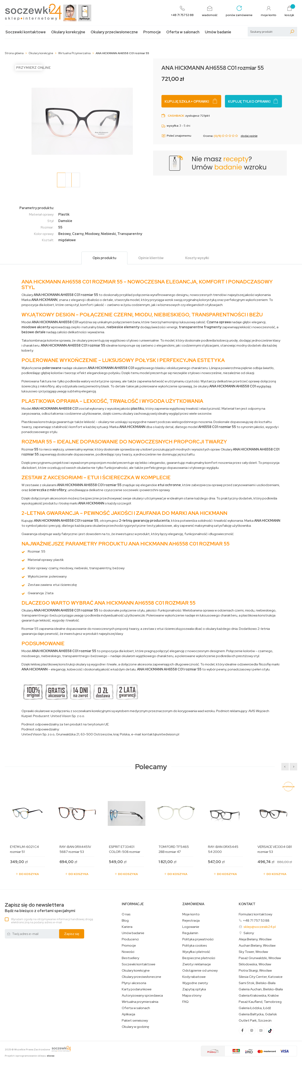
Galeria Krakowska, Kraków (259, 995)
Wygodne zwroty (195, 983)
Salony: (249, 933)
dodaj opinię (249, 136)
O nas (126, 914)
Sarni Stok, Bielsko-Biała (257, 983)
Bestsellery (130, 958)
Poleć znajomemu (176, 136)
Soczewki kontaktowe (25, 32)
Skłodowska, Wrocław (255, 964)
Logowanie (190, 927)
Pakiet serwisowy (135, 1020)
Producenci (130, 939)
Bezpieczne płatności (198, 958)
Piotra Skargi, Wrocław (255, 970)
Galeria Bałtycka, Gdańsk (258, 1014)
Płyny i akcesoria (134, 983)
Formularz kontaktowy (255, 914)
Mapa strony (191, 995)
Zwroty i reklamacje (196, 964)
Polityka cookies (194, 945)
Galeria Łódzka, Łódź (255, 1008)
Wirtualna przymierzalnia (140, 1002)
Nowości (128, 952)
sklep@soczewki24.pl (260, 927)
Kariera (127, 927)
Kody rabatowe (194, 977)
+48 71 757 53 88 (256, 920)
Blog (125, 920)
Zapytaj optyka (194, 989)
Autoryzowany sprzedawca (142, 995)
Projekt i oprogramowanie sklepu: (30, 1055)
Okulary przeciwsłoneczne (114, 32)
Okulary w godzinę (135, 1027)
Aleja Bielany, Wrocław (255, 939)
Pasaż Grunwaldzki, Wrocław (260, 958)
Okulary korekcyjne (68, 32)
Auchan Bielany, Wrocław (257, 945)
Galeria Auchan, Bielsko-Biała (261, 989)
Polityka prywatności (197, 939)
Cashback (176, 115)
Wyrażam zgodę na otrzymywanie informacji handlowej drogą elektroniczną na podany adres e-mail (52, 920)
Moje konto (191, 914)
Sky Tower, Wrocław (253, 952)
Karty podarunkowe (137, 989)
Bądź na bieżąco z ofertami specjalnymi (40, 907)
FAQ (185, 1002)
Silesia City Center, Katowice (261, 977)
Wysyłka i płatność (196, 952)
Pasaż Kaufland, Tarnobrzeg (260, 1002)
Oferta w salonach (183, 32)
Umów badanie (218, 32)
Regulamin (190, 933)
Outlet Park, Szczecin (255, 1020)
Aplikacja (128, 1014)
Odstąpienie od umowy (200, 970)
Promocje (152, 32)
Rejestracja (191, 920)
